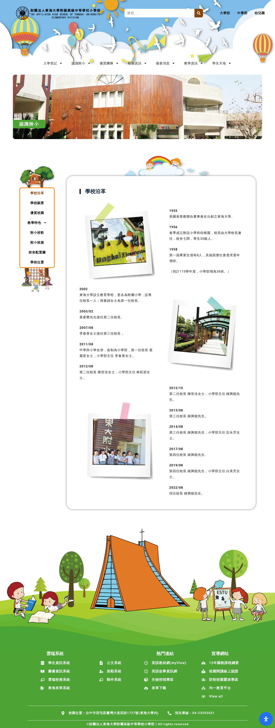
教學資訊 (193, 63)
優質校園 (37, 213)
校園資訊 (137, 63)
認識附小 (81, 63)
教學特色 (37, 222)
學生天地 (221, 63)
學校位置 (37, 262)
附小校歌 (37, 233)
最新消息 (165, 63)
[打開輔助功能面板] (266, 719)
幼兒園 (260, 13)
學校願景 (37, 203)
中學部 (242, 13)
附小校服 (37, 242)
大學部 (225, 13)
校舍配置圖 (37, 252)
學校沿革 (37, 193)
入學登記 (53, 63)
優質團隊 (109, 63)
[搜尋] (198, 13)
